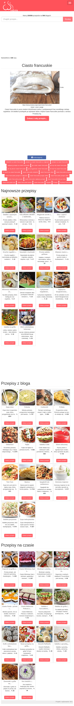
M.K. (71, 701)
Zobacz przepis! (9, 230)
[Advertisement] (37, 39)
